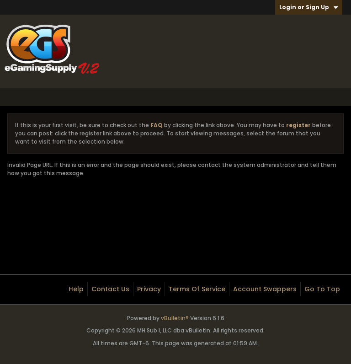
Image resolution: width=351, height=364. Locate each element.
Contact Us (110, 289)
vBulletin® (175, 318)
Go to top (322, 289)
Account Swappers (265, 289)
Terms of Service (197, 289)
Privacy (149, 289)
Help (76, 289)
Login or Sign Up (308, 7)
